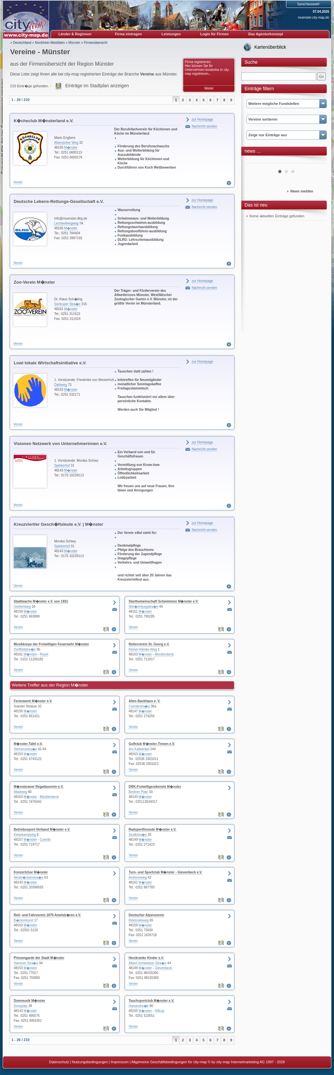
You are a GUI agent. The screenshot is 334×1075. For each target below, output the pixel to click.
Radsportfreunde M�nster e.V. (152, 829)
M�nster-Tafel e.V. (28, 744)
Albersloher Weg (66, 142)
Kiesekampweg (25, 834)
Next (317, 161)
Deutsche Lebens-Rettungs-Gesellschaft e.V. (59, 201)
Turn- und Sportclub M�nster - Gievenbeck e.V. (165, 872)
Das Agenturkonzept (265, 34)
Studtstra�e (138, 834)
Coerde (45, 839)
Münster (74, 42)
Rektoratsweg (139, 920)
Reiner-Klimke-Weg (143, 649)
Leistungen (171, 34)
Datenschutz (59, 1062)
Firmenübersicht (95, 42)
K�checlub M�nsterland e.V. (43, 120)
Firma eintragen (128, 34)
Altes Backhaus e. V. (144, 701)
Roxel (44, 654)
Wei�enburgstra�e (143, 606)
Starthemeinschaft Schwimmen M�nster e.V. (164, 601)
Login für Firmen (214, 34)
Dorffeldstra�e (25, 649)
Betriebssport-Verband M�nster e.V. (42, 829)
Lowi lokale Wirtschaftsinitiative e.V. (50, 362)
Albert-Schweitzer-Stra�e (148, 963)
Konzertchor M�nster (31, 872)
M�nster (71, 147)
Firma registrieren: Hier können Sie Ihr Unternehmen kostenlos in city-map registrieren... (207, 67)
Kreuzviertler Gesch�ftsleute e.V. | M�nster (58, 524)
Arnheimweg (138, 877)
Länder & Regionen (74, 34)
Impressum (120, 1062)
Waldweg (20, 792)
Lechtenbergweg (66, 223)
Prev (254, 161)
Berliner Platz (138, 792)
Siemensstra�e (25, 749)
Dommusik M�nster (29, 1000)
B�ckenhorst (23, 920)
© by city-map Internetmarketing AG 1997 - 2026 (246, 1062)
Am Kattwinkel (139, 749)
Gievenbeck (163, 968)
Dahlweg (60, 385)
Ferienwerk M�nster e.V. (33, 701)
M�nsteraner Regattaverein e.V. (38, 786)
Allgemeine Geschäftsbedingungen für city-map (169, 1062)
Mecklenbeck (164, 654)
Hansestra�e (139, 1006)
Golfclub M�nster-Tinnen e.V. (152, 744)
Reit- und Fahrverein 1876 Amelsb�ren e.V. (47, 915)
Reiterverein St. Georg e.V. (149, 644)
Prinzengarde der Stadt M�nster (39, 958)
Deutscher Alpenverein (146, 915)
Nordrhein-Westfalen (50, 42)
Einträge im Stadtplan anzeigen (97, 85)
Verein (18, 182)
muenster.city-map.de (313, 17)
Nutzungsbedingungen (90, 1062)
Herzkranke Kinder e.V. (146, 958)
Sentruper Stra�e (67, 304)
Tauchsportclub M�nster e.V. (151, 1000)
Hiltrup (159, 1011)
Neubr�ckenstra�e (28, 877)
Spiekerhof (62, 465)
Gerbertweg (22, 606)
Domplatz (20, 1006)
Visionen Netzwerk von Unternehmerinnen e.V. (60, 443)
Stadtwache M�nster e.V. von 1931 (41, 601)
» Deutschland (20, 42)
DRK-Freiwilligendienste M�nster (155, 786)
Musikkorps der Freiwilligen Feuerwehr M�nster (51, 644)
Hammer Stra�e (26, 963)
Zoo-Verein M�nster (34, 282)
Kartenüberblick (270, 47)
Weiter (209, 88)
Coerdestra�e (139, 706)
